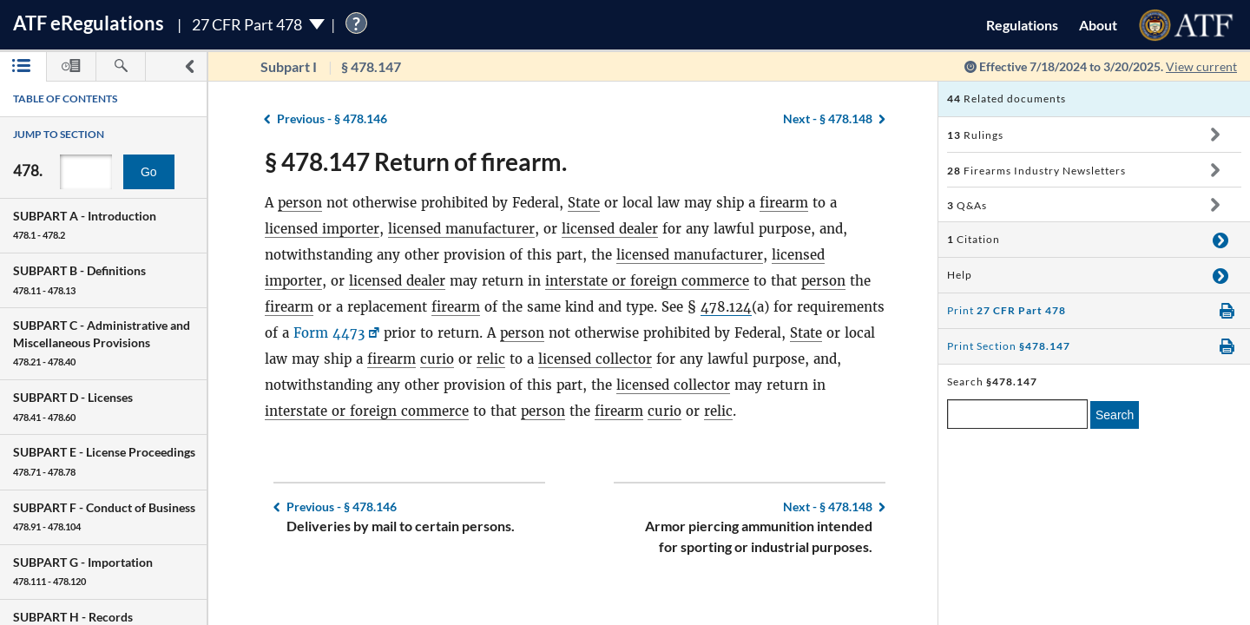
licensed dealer (610, 228)
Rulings (975, 134)
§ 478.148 (827, 118)
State (584, 202)
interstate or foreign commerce (647, 281)
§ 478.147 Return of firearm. (416, 161)
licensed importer (322, 228)
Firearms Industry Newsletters (1036, 170)
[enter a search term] (1017, 414)
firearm (784, 202)
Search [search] (1114, 415)
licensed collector (595, 359)
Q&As (967, 205)
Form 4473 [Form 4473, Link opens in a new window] (329, 333)
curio (437, 359)
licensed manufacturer (461, 228)
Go (149, 172)
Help (959, 274)
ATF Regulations (88, 23)
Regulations (1022, 24)
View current (1201, 66)
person (300, 202)
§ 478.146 (332, 118)
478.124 (726, 307)
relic (491, 359)
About (1098, 24)
